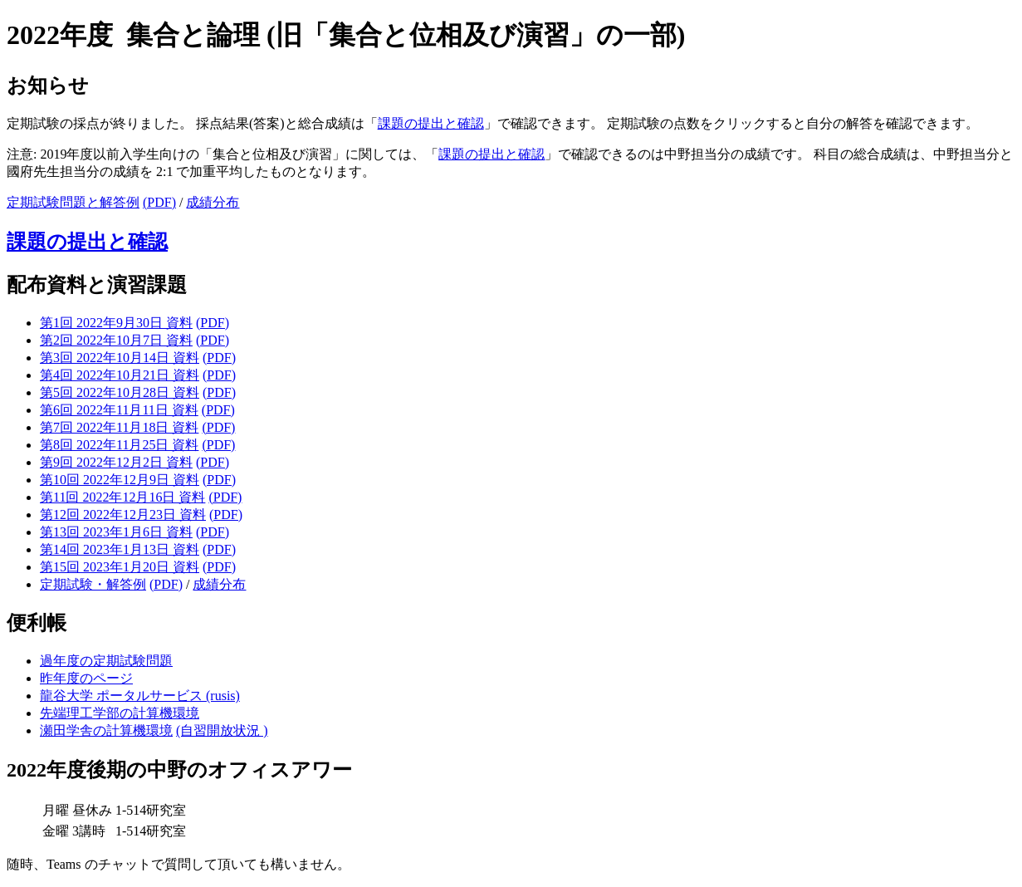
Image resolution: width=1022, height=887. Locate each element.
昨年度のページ (86, 678)
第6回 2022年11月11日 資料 (119, 410)
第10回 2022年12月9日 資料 (119, 480)
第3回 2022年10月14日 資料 (119, 357)
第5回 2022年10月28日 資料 (119, 392)
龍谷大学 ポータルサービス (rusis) (140, 696)
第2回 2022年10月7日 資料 (116, 340)
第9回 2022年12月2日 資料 (116, 462)
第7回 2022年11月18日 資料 (119, 427)
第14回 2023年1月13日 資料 (119, 549)
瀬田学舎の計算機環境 (106, 730)
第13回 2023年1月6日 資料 (116, 532)
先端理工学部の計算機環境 (119, 713)
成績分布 (212, 202)
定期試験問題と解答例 (73, 202)
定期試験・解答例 (93, 584)
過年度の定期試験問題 (106, 661)
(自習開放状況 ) (222, 730)
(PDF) (159, 202)
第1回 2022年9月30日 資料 (116, 323)
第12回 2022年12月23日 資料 (123, 514)
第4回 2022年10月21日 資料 (119, 375)
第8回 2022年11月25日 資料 (119, 445)
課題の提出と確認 (431, 123)
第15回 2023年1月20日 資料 (119, 567)
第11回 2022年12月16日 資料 (122, 497)
